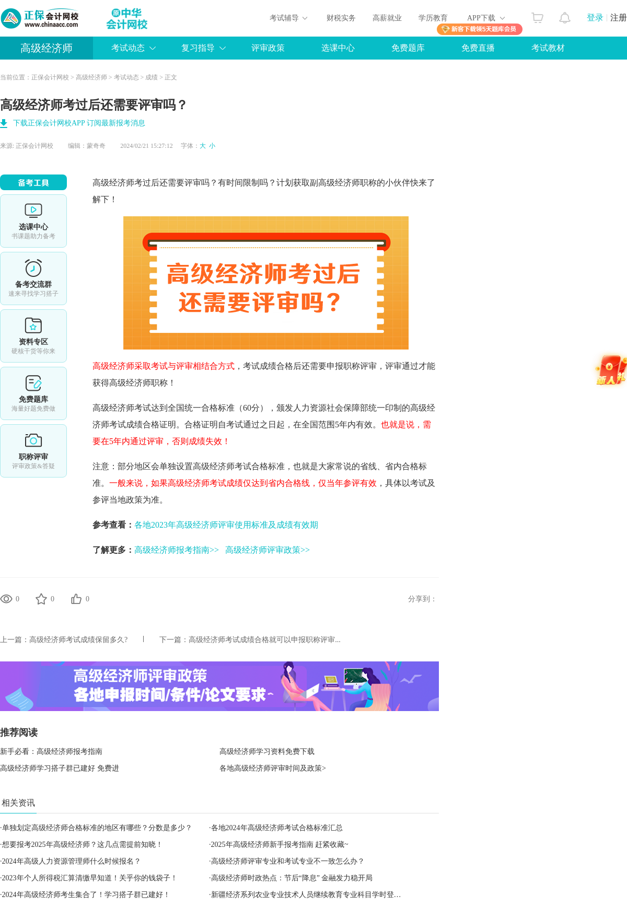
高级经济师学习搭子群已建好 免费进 (59, 768)
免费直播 (478, 47)
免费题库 (408, 47)
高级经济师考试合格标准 (239, 466)
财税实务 (341, 18)
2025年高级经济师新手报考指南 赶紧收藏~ (280, 844)
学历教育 (433, 18)
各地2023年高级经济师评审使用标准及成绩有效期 (226, 524)
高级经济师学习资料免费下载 (267, 751)
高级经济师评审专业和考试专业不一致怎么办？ (288, 861)
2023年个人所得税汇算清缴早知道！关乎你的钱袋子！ (90, 878)
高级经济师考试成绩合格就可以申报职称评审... (265, 640)
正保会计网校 (50, 77)
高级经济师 (46, 48)
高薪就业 (387, 18)
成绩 (151, 77)
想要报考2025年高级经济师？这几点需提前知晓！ (82, 844)
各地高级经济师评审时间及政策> (272, 768)
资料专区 (33, 336)
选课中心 (338, 47)
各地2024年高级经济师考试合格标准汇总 (277, 828)
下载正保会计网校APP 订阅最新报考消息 (79, 123)
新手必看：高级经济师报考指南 (51, 751)
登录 (595, 17)
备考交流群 (33, 278)
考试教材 (548, 47)
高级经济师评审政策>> (267, 549)
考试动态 (128, 47)
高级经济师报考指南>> (176, 549)
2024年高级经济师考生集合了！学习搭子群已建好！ (86, 895)
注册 (618, 17)
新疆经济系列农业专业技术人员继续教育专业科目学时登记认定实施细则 (328, 895)
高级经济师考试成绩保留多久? (78, 640)
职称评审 (33, 451)
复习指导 (198, 47)
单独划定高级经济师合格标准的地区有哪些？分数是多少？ (97, 828)
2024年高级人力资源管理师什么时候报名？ (71, 861)
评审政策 (268, 47)
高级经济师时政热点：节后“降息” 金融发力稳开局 (292, 878)
